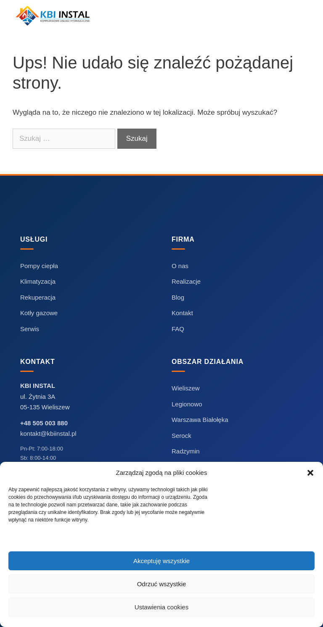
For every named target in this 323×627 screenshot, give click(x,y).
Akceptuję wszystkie (161, 560)
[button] (310, 473)
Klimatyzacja (38, 281)
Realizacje (186, 281)
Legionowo (187, 404)
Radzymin (186, 451)
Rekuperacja (38, 297)
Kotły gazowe (39, 312)
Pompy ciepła (39, 265)
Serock (181, 435)
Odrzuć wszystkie (161, 583)
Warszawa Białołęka (200, 419)
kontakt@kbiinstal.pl (48, 433)
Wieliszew (186, 388)
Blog (178, 297)
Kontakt (182, 312)
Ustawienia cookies (161, 607)
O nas (180, 265)
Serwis (29, 328)
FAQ (178, 328)
